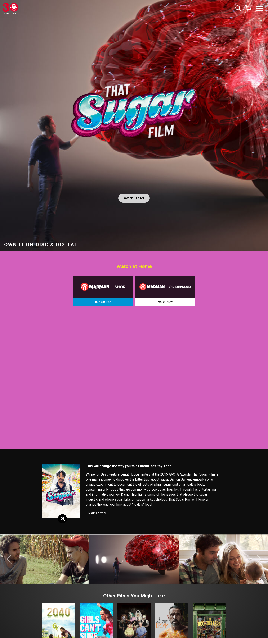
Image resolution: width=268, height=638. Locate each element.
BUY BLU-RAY (103, 301)
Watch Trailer (134, 198)
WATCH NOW (165, 301)
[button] (9, 559)
